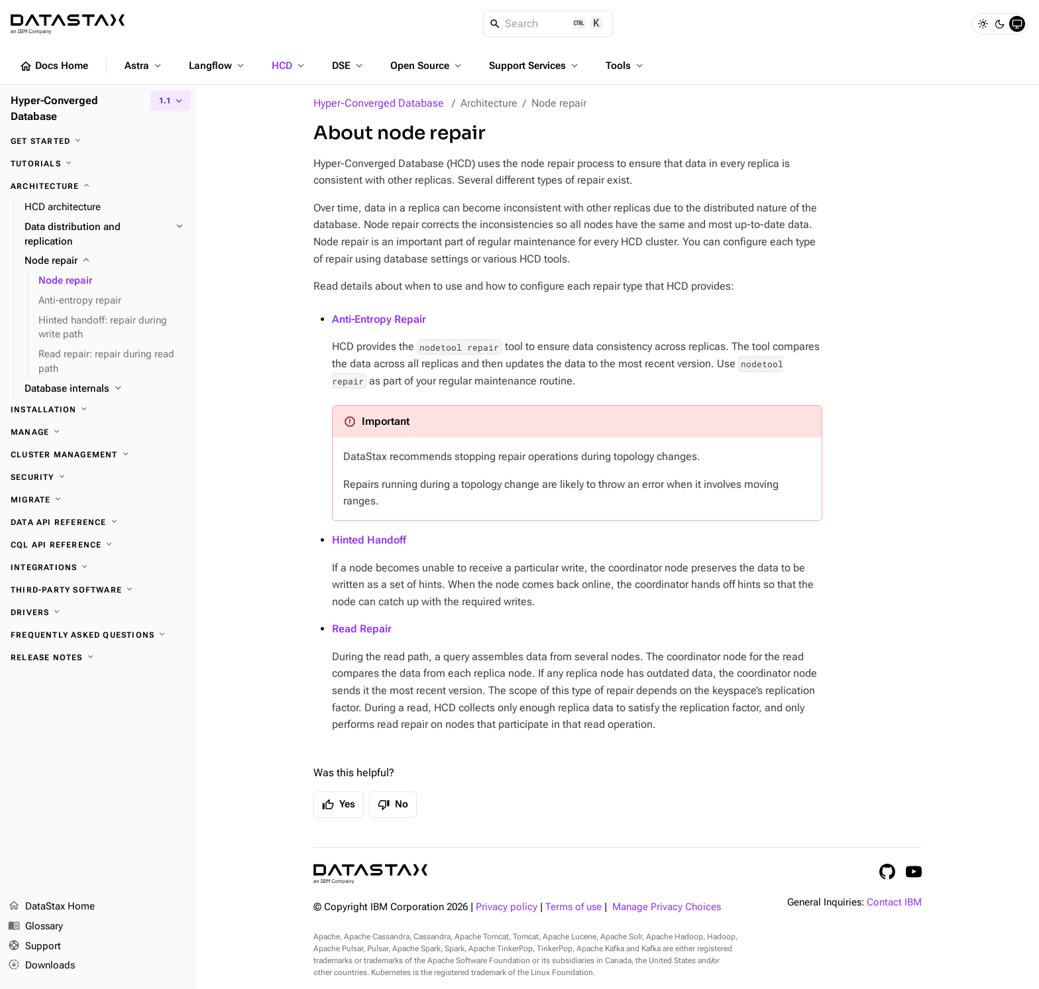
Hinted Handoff (369, 540)
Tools (625, 66)
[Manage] (98, 432)
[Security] (98, 477)
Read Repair (362, 628)
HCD (289, 66)
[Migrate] (98, 500)
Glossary (35, 926)
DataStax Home (51, 907)
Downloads (41, 966)
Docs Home (53, 66)
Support (34, 946)
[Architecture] (98, 186)
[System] (1017, 24)
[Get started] (98, 141)
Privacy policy (506, 907)
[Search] (548, 24)
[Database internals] (105, 389)
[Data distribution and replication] (105, 234)
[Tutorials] (98, 163)
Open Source (427, 66)
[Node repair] (105, 261)
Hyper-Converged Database (378, 103)
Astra (144, 66)
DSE (348, 66)
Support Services (534, 66)
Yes (338, 805)
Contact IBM (894, 902)
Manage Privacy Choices (666, 907)
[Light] (983, 24)
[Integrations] (98, 567)
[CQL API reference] (98, 545)
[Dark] (1000, 24)
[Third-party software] (98, 590)
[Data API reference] (98, 522)
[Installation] (98, 409)
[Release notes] (98, 657)
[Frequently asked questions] (98, 635)
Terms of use (573, 907)
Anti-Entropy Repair (379, 319)
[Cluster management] (98, 454)
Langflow (217, 66)
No (393, 805)
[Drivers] (98, 612)
